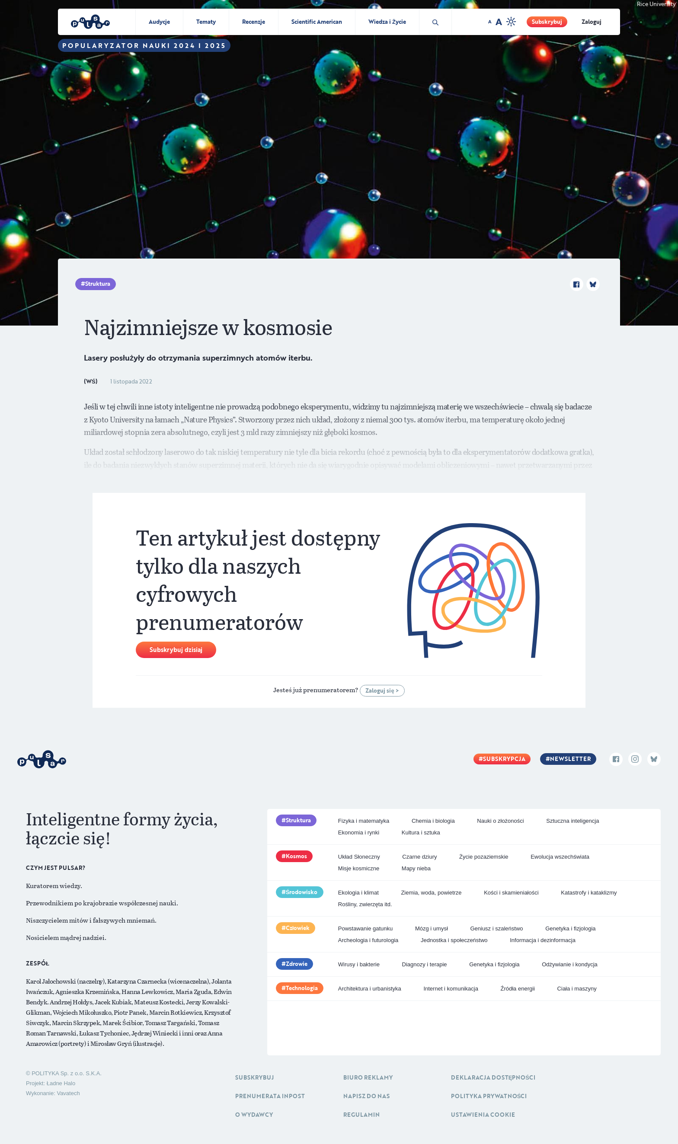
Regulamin (361, 1114)
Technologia (302, 988)
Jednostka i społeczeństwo (454, 940)
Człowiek (298, 928)
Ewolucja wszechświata (560, 856)
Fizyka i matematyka (363, 821)
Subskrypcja (504, 758)
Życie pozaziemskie (483, 856)
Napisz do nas (366, 1096)
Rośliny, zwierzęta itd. (365, 904)
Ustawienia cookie (483, 1114)
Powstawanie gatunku (365, 928)
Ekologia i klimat (358, 892)
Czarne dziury (419, 856)
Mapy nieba (416, 868)
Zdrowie (296, 963)
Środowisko (302, 892)
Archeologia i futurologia (368, 940)
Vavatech (68, 1093)
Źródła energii (517, 988)
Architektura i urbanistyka (369, 988)
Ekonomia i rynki (358, 832)
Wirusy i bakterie (359, 964)
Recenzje (253, 21)
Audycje (159, 21)
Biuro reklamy (368, 1077)
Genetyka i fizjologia (570, 928)
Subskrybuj (547, 21)
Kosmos (296, 856)
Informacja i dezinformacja (543, 940)
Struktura (97, 283)
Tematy (206, 21)
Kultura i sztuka (421, 832)
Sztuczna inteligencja (572, 821)
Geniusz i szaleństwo (496, 928)
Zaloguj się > (382, 690)
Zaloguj (591, 21)
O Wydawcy (254, 1114)
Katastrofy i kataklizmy (589, 892)
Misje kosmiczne (358, 868)
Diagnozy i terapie (424, 964)
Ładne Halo (61, 1083)
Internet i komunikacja (450, 988)
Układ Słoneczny (359, 856)
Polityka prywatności (489, 1096)
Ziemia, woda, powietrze (431, 892)
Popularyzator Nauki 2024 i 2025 (144, 45)
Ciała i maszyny (577, 988)
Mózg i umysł (431, 928)
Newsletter (570, 758)
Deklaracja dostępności (493, 1077)
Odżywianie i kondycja (570, 964)
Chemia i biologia (433, 821)
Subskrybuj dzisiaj (176, 649)
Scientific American (316, 21)
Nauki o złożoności (500, 821)
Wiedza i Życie (387, 21)
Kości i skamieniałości (511, 892)
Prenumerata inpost (270, 1096)
